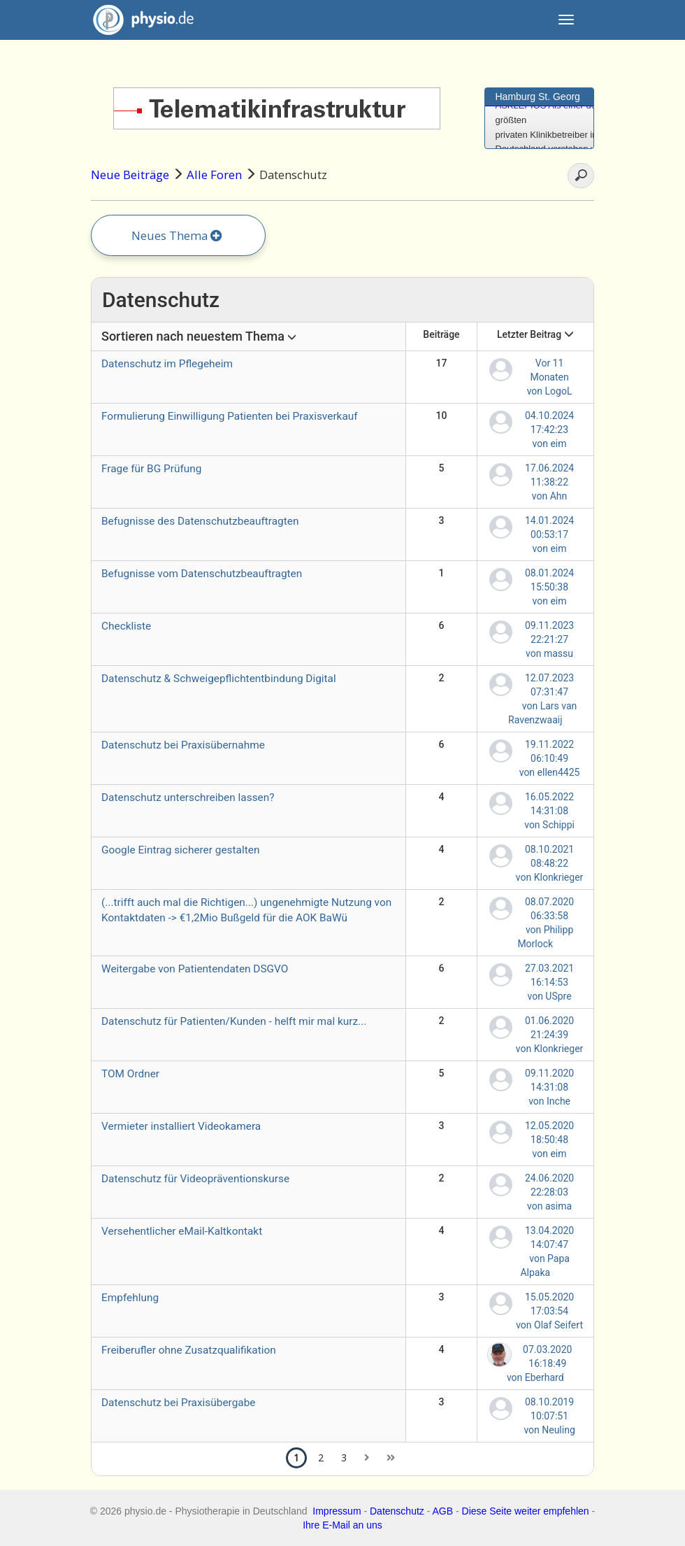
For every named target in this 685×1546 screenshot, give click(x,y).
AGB (443, 1511)
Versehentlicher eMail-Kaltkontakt (181, 1231)
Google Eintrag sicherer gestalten (180, 850)
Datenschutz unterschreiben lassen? (188, 797)
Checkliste (126, 626)
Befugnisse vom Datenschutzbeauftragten (201, 573)
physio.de (138, 20)
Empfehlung (130, 1297)
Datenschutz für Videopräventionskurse (195, 1178)
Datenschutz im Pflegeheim (167, 363)
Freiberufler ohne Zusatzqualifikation (188, 1350)
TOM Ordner (130, 1074)
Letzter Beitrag (535, 334)
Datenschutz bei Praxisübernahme (183, 745)
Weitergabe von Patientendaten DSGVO (194, 969)
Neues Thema (176, 235)
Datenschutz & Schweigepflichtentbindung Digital (218, 678)
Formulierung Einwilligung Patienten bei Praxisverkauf (229, 416)
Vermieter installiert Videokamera (181, 1126)
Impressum (336, 1511)
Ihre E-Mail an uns (342, 1525)
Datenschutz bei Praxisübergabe (178, 1402)
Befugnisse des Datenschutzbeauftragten (199, 521)
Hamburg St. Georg (538, 96)
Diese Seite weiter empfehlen (525, 1511)
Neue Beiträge (130, 174)
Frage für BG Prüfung (151, 468)
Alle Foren (214, 174)
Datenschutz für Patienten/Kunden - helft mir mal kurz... (233, 1021)
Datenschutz (397, 1511)
